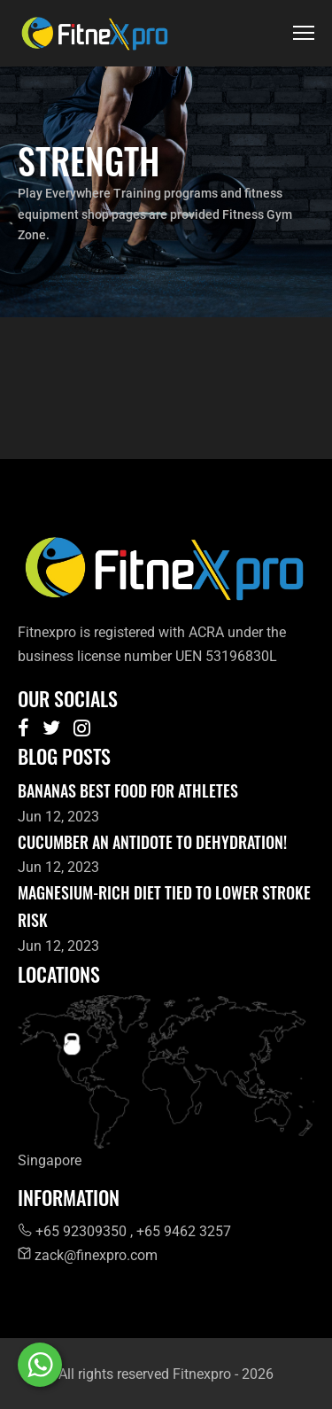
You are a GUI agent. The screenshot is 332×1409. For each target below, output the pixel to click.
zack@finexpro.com (88, 1255)
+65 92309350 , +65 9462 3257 (124, 1231)
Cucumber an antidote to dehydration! (152, 841)
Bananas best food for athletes (128, 790)
